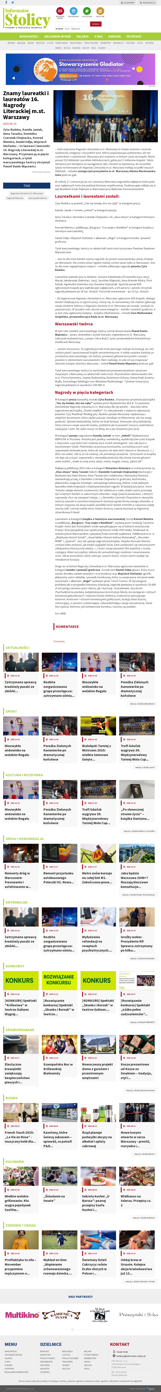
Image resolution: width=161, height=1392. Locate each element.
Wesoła (67, 47)
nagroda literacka (15, 198)
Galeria (82, 36)
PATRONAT (134, 36)
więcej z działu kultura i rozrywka (139, 831)
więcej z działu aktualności (142, 703)
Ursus (140, 42)
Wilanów (76, 47)
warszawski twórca (38, 198)
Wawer (58, 47)
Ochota (50, 42)
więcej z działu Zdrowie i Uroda (140, 1281)
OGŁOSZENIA (87, 12)
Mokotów (40, 42)
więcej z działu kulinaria (144, 1217)
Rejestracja (147, 2)
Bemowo (11, 42)
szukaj (96, 24)
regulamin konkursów (16, 1372)
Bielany (31, 42)
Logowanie (127, 2)
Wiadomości (29, 36)
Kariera (114, 36)
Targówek (130, 42)
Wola (93, 47)
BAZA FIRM (100, 12)
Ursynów (149, 42)
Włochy (86, 47)
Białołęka (21, 42)
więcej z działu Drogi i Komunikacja (138, 894)
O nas (98, 36)
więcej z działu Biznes (144, 1154)
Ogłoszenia (75, 28)
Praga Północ (76, 42)
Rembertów (105, 42)
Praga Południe (91, 42)
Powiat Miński (62, 42)
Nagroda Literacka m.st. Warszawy (27, 193)
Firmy (67, 28)
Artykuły (59, 28)
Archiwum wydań (57, 36)
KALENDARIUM (73, 12)
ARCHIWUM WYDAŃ (60, 13)
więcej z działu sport (145, 767)
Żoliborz (102, 47)
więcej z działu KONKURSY (142, 1022)
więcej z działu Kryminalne (142, 958)
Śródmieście (118, 42)
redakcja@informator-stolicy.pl (131, 1356)
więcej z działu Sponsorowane (140, 1090)
